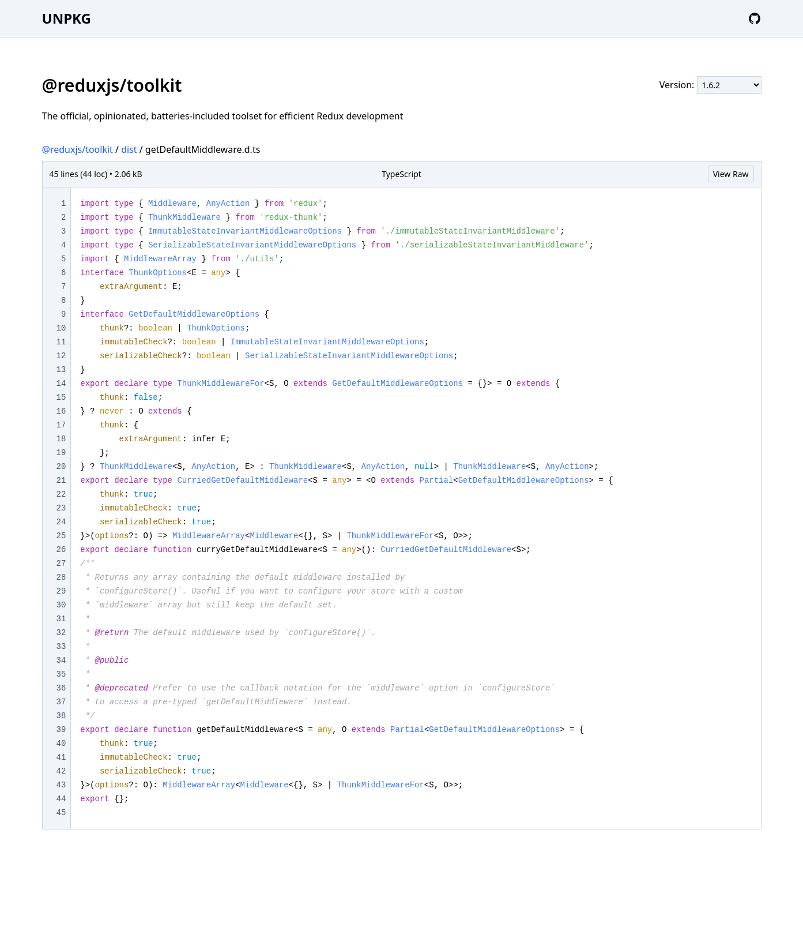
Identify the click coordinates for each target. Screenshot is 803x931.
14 (61, 383)
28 (61, 577)
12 (61, 356)
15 (61, 397)
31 (61, 619)
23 (61, 508)
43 (61, 785)
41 (61, 757)
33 (61, 646)
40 (61, 743)
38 (61, 715)
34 (61, 660)
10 (61, 328)
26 (61, 549)
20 (61, 466)
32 (61, 632)
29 (61, 591)
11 (61, 342)
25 (61, 535)
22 (61, 494)
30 (61, 605)
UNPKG (66, 18)
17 (61, 425)
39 (61, 729)
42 (61, 771)
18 (61, 439)
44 (61, 799)
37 (61, 702)
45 (61, 812)
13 (61, 369)
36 (61, 688)
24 (61, 522)
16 (61, 411)
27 (61, 563)
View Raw (731, 173)
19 (61, 452)
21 (61, 480)
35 (61, 674)
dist (129, 149)
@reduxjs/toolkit (77, 149)
